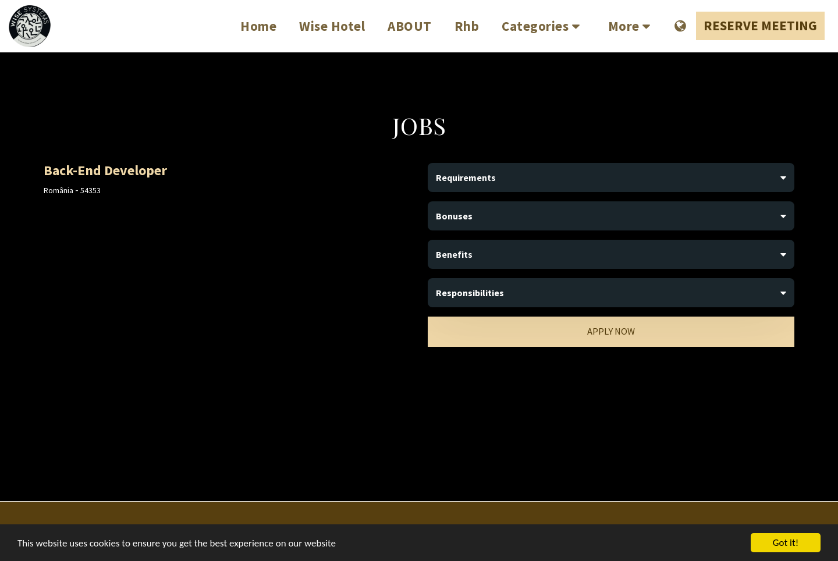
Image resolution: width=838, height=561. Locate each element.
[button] (543, 26)
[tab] (611, 177)
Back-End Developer (105, 170)
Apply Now (611, 331)
